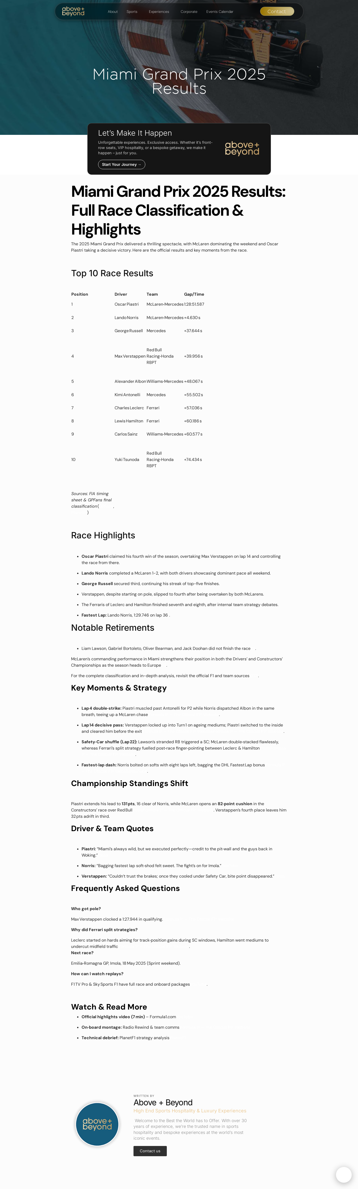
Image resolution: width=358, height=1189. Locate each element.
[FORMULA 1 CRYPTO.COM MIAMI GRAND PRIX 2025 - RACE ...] (251, 648)
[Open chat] (344, 1175)
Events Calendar (219, 11)
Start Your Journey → (121, 164)
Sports (132, 11)
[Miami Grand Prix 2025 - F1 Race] (165, 665)
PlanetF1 (79, 512)
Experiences (159, 11)
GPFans (106, 506)
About (113, 11)
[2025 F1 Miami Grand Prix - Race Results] (252, 675)
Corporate (189, 11)
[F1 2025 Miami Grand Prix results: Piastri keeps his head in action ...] (254, 648)
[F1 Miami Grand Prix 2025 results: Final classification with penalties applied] (168, 615)
